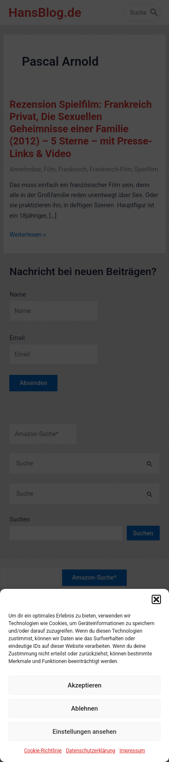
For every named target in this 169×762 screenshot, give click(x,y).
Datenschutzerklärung (90, 758)
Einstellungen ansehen (84, 739)
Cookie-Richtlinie (43, 758)
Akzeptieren (84, 693)
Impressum (132, 758)
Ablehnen (84, 716)
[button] (156, 607)
